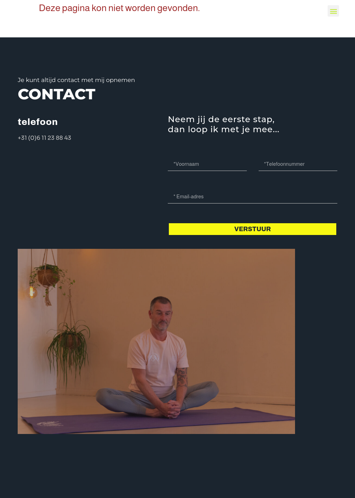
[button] (333, 11)
